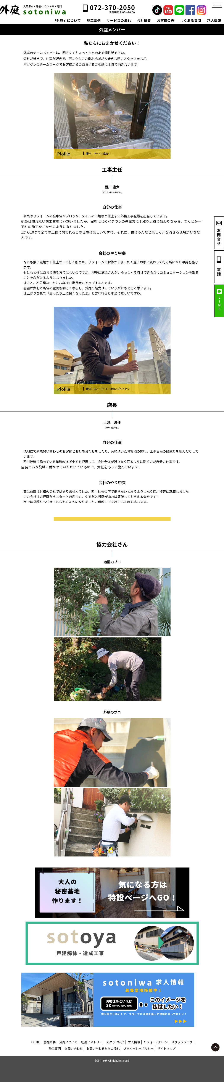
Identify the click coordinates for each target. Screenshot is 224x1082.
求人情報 (214, 20)
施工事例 (94, 20)
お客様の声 (165, 20)
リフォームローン (156, 1042)
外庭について (68, 1042)
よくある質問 (190, 20)
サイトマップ (166, 1048)
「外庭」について (67, 20)
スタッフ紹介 (115, 1042)
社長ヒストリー (91, 1042)
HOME (35, 1042)
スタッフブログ (182, 1042)
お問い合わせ (73, 1048)
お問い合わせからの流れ (103, 1048)
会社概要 (144, 20)
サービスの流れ (119, 20)
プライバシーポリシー (138, 1048)
